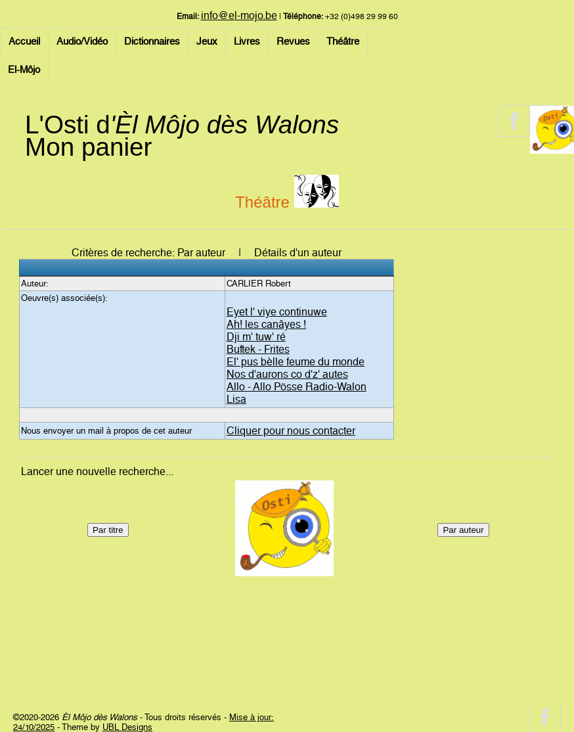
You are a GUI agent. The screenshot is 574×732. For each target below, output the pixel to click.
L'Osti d (182, 124)
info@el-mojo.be (239, 15)
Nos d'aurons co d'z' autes (287, 374)
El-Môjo (24, 70)
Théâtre (342, 41)
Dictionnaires (152, 41)
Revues (293, 41)
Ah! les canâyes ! (266, 324)
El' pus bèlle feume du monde (295, 361)
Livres (247, 41)
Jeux (206, 41)
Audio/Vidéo (82, 41)
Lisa (236, 399)
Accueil (24, 41)
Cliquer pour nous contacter (291, 430)
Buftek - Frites (258, 349)
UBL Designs (127, 727)
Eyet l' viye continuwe (277, 312)
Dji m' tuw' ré (256, 337)
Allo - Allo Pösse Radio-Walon (296, 386)
